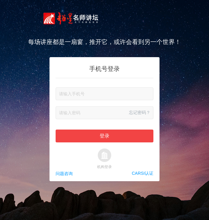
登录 (104, 135)
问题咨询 (64, 173)
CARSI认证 (142, 173)
